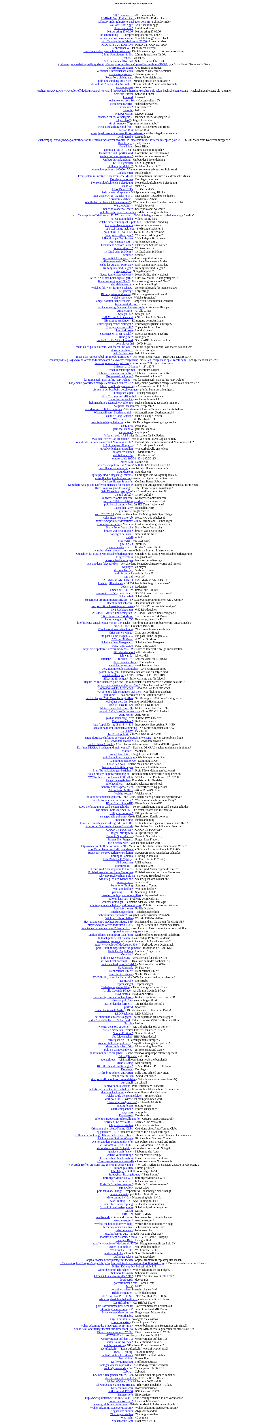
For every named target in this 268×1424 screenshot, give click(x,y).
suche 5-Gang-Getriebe (119, 415)
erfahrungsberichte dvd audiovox (118, 1299)
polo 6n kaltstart (117, 898)
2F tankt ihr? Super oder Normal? (110, 84)
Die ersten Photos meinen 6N (113, 809)
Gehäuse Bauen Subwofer (117, 481)
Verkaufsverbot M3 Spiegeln (113, 1148)
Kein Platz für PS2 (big (117, 859)
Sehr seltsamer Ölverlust (118, 61)
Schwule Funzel (123, 93)
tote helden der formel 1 (118, 1003)
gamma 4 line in (113, 149)
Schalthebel (126, 596)
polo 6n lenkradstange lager (119, 757)
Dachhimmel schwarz (120, 603)
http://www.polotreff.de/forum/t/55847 (117, 944)
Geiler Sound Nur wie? (119, 1342)
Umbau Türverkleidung (117, 159)
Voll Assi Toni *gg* (121, 24)
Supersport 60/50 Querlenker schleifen (110, 852)
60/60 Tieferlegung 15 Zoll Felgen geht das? (104, 806)
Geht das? (127, 954)
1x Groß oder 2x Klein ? (118, 251)
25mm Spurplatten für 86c (117, 54)
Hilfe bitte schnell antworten (116, 1072)
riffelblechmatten (122, 1292)
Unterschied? (125, 107)
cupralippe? (126, 432)
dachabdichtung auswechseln (116, 38)
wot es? (127, 57)
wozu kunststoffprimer (122, 369)
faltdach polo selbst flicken (114, 938)
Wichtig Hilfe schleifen (119, 918)
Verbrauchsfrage (123, 570)
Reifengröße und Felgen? (118, 268)
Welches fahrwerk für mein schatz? (112, 287)
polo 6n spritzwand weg (118, 1049)
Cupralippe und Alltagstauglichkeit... (111, 474)
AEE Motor (126, 714)
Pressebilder (125, 1358)
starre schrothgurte (122, 350)
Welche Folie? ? (123, 205)
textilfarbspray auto (116, 1233)
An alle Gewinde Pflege (117, 990)
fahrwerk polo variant (117, 1085)
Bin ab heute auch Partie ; (110, 1010)
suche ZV (127, 185)
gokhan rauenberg (116, 717)
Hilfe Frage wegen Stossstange (113, 488)
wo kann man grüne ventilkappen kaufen (121, 307)
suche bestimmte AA (120, 399)
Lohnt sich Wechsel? (121, 1401)
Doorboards (126, 1115)
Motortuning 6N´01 (118, 1197)
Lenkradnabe (125, 136)
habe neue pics (124, 1230)
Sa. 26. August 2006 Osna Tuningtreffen (109, 698)
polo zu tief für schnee (115, 258)
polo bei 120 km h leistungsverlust (123, 501)
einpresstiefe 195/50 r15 (126, 458)
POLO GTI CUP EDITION (117, 44)
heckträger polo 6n (116, 701)
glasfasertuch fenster (120, 1151)
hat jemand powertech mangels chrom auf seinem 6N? (101, 382)
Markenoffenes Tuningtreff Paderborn (110, 934)
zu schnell (127, 1082)
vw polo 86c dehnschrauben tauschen (119, 691)
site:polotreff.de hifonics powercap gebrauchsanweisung (118, 737)
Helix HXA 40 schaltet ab (118, 517)
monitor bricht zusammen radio (118, 1236)
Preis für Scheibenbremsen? (116, 1184)
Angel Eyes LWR (120, 754)
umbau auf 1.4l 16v (121, 589)
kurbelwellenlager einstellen (116, 448)
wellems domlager (112, 901)
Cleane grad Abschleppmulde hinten (111, 869)
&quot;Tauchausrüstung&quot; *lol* (118, 685)
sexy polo (127, 1112)
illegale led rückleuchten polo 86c (103, 681)
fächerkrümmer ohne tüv (117, 1227)
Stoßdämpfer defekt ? (120, 166)
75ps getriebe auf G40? (119, 327)
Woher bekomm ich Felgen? (114, 1269)
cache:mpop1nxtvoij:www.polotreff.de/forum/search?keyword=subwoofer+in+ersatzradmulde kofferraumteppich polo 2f (109, 139)
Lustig (129, 1210)
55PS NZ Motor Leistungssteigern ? (111, 277)
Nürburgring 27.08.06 (120, 31)
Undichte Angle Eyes (120, 951)
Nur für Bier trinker (121, 974)
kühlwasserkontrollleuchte (117, 497)
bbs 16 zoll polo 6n (118, 734)
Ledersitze (127, 586)
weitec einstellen (113, 1030)
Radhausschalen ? (122, 721)
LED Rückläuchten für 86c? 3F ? (113, 1276)
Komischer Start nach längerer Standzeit (109, 826)
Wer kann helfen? (122, 888)
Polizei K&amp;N (122, 1266)
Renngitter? (126, 336)
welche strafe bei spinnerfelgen (124, 1095)
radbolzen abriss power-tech (117, 786)
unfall (129, 537)
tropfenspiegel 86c (120, 241)
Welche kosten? (123, 793)
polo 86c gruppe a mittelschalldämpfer (117, 1118)
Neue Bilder (126, 146)
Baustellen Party (123, 507)
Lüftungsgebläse (123, 1256)
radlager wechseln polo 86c (115, 1365)
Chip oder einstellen (121, 1125)
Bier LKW (126, 731)
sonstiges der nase (120, 534)
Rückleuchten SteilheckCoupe (115, 1138)
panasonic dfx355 (106, 593)
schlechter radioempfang (118, 1204)
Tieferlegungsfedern (121, 911)
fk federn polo (112, 435)
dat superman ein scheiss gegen (113, 1016)
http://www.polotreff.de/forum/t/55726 (115, 1243)
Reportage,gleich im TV (119, 619)
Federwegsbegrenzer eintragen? (114, 323)
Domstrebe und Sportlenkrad (116, 153)
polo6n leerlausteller (108, 524)
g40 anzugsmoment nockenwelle (115, 1161)
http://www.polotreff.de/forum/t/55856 (110, 924)
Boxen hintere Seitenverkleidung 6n (108, 773)
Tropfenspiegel (124, 984)
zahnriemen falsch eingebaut (106, 1052)
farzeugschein (116, 1039)
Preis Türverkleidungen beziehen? (113, 770)
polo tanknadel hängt (109, 1190)
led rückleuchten (123, 353)
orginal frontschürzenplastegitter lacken (109, 1259)
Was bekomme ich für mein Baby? (112, 800)
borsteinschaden (120, 1289)
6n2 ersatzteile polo (126, 304)
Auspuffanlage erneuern (119, 225)
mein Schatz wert (118, 842)
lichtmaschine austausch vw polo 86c (111, 402)
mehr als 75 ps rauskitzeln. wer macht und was (103, 346)
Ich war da (126, 655)
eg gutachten (104, 1131)
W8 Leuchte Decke (121, 1250)
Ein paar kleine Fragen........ (116, 635)
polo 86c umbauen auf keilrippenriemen (111, 849)
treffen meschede (111, 261)
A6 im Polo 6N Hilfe (120, 790)
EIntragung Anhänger (116, 320)
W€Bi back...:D (122, 419)
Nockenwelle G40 (122, 1420)
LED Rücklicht (124, 1013)
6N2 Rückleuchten (122, 609)
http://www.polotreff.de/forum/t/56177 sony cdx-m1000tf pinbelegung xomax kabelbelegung (127, 215)
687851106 (112, 1335)
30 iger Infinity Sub (121, 832)
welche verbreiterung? (120, 1154)
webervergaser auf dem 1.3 (117, 1338)
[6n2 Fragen (125, 143)
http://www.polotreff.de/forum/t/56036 (118, 520)
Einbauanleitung (123, 819)
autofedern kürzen (123, 451)
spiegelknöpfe (122, 271)
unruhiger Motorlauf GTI (118, 1177)
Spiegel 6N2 (125, 313)
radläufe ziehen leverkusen (117, 1355)
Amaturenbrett (124, 87)
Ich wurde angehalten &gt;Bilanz (115, 1384)
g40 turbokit (122, 865)
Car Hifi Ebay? (122, 1302)
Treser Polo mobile (119, 1246)
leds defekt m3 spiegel (115, 192)
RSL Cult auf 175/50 (120, 1391)
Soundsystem (125, 471)
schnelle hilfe (125, 882)
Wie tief (128, 576)
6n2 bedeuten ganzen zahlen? (110, 1374)
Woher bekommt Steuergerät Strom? (111, 1407)
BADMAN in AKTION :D (117, 580)
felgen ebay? (123, 120)
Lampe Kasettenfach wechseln (112, 300)
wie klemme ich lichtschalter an (103, 409)
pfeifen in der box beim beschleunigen (115, 389)
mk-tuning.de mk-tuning (114, 1309)
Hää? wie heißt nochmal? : (114, 961)
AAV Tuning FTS (120, 1200)
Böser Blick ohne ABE (119, 803)
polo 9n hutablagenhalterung (107, 422)
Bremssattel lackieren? (119, 376)
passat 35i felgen (109, 671)
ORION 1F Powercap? (119, 829)
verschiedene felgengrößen (102, 563)
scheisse (128, 254)
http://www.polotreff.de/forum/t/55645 (108, 1397)
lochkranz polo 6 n (121, 1000)
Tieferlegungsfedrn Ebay (115, 987)
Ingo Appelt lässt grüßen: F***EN (113, 724)
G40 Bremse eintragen (119, 67)
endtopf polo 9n (113, 1253)
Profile (128, 1023)
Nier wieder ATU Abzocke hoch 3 (113, 195)
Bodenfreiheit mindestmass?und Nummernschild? (103, 442)
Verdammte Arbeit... (121, 199)
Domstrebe (126, 980)
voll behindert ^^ (123, 455)
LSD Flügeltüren (123, 162)
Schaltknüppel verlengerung (116, 1207)
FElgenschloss (124, 557)
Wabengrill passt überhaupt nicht (113, 412)
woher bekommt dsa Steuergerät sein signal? (107, 1325)
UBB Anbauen (124, 862)
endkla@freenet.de (115, 1368)
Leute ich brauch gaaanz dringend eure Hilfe (106, 823)
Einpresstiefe (125, 1394)
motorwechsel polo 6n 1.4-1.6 (119, 964)
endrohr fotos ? (123, 573)
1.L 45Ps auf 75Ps (122, 189)
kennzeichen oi (120, 47)
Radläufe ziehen (123, 908)
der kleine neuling (122, 284)
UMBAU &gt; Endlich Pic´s (118, 18)
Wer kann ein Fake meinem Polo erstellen (105, 928)
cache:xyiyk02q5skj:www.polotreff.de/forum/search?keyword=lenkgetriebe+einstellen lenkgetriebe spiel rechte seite (118, 359)
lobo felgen (117, 1171)
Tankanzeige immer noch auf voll (113, 997)
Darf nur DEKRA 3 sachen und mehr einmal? (104, 747)
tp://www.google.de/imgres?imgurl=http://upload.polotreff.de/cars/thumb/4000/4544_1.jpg (112, 1263)
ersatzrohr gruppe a (108, 941)
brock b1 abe (121, 626)
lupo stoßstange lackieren (120, 228)
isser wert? (124, 540)
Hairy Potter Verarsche (119, 527)
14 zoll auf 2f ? (124, 494)
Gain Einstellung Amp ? (115, 491)
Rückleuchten (125, 172)
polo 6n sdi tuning (114, 504)
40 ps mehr (126, 1417)
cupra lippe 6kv (121, 1322)
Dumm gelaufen (123, 1167)
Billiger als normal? (121, 813)
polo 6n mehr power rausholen (118, 212)
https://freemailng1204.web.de (119, 396)
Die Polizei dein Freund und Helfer (112, 1141)
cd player (127, 566)
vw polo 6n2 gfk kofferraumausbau (119, 711)
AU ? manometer (123, 15)
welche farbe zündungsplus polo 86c (120, 222)
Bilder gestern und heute (116, 294)
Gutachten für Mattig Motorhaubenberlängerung (104, 553)
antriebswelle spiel (113, 675)
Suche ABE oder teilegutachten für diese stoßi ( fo (103, 1328)
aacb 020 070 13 (104, 514)
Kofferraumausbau (122, 1361)
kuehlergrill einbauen (110, 583)
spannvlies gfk (115, 547)
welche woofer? (123, 1220)
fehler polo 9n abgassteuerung (117, 386)
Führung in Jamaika (121, 855)
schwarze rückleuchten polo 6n (117, 875)
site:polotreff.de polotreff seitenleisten (113, 1079)
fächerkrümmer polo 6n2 (112, 915)
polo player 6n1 (125, 343)
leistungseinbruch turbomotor (110, 1404)
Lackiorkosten (124, 330)
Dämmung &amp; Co (123, 760)
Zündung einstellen (121, 1414)
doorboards (126, 1279)
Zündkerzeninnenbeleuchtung (115, 629)
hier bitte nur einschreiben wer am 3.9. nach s (103, 622)
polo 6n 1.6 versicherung (115, 957)
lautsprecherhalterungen (119, 560)
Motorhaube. (125, 1315)
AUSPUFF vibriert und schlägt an (112, 612)
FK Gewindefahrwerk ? (119, 740)
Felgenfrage (126, 291)
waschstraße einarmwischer (111, 550)
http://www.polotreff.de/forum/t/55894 (103, 846)
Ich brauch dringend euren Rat (115, 373)
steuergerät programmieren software (106, 599)
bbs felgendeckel (122, 1036)
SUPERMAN (125, 1213)
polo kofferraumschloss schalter (114, 1305)
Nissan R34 (126, 130)
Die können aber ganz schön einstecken (106, 51)
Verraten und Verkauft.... (118, 1121)
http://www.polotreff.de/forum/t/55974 (106, 649)
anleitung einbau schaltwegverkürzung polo (115, 905)
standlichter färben (123, 1075)
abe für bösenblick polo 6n (121, 1378)
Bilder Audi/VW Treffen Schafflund (109, 1020)
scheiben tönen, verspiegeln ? (115, 116)
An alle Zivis (125, 310)
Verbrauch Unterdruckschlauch (115, 70)
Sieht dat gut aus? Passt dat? (116, 264)
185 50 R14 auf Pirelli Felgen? (115, 1066)
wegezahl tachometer (126, 405)
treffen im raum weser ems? (116, 156)
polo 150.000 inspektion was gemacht (118, 947)
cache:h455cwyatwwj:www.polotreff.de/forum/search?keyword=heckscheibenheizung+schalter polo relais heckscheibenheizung (112, 90)
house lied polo (116, 763)
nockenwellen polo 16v (121, 100)
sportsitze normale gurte (127, 931)
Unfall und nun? (123, 28)
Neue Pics (127, 425)
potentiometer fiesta (125, 1282)
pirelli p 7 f (126, 543)
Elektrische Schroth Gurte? (117, 245)
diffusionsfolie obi (124, 652)
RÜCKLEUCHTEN (121, 704)
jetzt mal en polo (123, 428)
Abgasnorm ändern (122, 1411)
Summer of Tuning (122, 885)
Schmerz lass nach (122, 1273)
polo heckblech (114, 783)
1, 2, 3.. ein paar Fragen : (118, 445)
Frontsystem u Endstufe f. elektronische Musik (105, 176)
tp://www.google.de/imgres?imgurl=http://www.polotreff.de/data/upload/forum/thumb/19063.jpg (114, 64)
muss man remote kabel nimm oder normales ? (103, 356)
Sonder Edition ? (123, 1033)
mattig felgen (125, 1105)
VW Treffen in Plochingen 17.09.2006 (110, 777)
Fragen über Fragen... (120, 839)
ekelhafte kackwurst (112, 1092)
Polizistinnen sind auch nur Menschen (110, 872)
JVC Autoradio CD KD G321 (115, 1144)
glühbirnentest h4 (114, 1345)
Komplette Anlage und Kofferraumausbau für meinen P (100, 484)
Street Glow (126, 1187)
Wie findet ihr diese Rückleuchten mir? (108, 202)
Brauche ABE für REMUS (117, 658)
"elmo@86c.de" (127, 1056)
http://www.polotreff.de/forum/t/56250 (124, 41)
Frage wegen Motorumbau (117, 1312)
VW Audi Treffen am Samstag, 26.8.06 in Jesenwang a (101, 1164)
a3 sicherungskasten (120, 74)
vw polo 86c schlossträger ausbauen (112, 606)
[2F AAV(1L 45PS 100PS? (116, 1296)
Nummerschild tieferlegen (117, 767)
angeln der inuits (120, 1319)
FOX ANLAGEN (122, 645)
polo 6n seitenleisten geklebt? (104, 796)
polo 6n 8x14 (111, 231)
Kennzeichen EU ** (121, 970)
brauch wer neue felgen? (118, 530)
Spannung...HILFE (122, 892)
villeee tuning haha (122, 218)
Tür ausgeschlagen (122, 392)
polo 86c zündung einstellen (114, 80)
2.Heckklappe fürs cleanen (117, 238)
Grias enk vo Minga (121, 632)
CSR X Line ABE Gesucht (117, 317)
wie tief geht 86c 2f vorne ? (114, 1026)
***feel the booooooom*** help (113, 1223)
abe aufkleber (108, 1059)
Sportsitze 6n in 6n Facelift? (116, 333)
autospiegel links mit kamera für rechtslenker (117, 133)
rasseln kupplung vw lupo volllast (121, 895)
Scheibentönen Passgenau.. (117, 642)
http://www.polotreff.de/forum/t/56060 (120, 465)
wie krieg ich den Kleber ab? (116, 878)
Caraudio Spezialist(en (119, 836)
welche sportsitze (122, 297)
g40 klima (109, 694)
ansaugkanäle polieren (113, 816)
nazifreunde (103, 1217)
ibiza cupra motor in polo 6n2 (112, 363)
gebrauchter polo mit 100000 (108, 169)
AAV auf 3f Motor (122, 639)
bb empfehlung (109, 34)
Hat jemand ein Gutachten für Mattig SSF (108, 921)
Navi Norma (122, 993)
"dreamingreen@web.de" (122, 1102)
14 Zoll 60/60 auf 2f (119, 1381)
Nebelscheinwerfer (121, 103)
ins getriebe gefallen (118, 780)
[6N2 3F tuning (123, 1351)
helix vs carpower (122, 1181)
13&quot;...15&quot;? (127, 366)
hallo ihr (128, 110)
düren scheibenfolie (125, 662)
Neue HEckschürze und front (115, 126)
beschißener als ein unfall (113, 468)
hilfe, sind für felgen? (115, 678)
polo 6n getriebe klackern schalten (109, 1089)
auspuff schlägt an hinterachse (113, 478)
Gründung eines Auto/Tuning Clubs (112, 1128)
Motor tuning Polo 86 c (119, 1046)
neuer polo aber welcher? (118, 208)
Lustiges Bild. (124, 1240)
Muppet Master (124, 113)
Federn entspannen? (121, 1108)
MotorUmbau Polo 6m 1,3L (116, 708)
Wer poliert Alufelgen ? (119, 235)
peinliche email (119, 1194)
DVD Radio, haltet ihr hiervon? (111, 977)
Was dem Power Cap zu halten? (110, 438)
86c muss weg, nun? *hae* (114, 281)
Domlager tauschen (121, 179)
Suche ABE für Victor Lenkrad (115, 340)
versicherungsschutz (121, 665)
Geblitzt (128, 1371)
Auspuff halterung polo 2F (114, 1043)
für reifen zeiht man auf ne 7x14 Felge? (107, 379)
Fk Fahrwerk (125, 967)
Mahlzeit (127, 750)
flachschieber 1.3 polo (101, 744)
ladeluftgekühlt (108, 1348)
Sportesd (127, 1007)
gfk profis (125, 511)
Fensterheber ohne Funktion (116, 1158)
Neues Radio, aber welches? (116, 274)
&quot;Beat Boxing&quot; (124, 1174)
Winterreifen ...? (123, 248)
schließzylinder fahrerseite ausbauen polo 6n (124, 21)
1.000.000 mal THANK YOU (115, 688)
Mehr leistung (124, 1062)
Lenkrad (128, 97)
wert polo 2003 (113, 1098)
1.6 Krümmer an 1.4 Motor (117, 616)
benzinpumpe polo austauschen (120, 668)
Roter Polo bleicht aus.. (119, 77)
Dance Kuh (126, 461)
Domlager (127, 1069)
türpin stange (116, 123)
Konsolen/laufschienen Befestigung (112, 182)
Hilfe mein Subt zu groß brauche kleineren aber (103, 1135)
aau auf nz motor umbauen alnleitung (115, 727)
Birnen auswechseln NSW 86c (115, 1332)
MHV (129, 1286)
